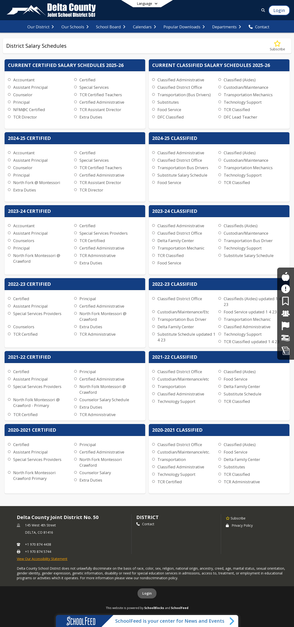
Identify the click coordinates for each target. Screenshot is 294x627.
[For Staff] (286, 313)
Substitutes (168, 102)
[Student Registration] (286, 350)
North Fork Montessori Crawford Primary (34, 475)
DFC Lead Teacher (240, 117)
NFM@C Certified (29, 109)
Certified (87, 80)
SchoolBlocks (154, 608)
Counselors (23, 240)
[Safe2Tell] (285, 289)
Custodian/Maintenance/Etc (183, 312)
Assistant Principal (30, 87)
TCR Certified (25, 334)
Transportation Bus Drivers (182, 167)
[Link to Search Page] (262, 10)
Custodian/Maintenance (246, 87)
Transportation (171, 386)
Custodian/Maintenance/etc (183, 379)
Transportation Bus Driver (248, 240)
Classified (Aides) (240, 80)
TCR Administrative (97, 255)
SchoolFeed (179, 608)
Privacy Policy (239, 525)
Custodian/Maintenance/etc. (183, 452)
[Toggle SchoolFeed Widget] (232, 621)
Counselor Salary (95, 472)
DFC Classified (170, 117)
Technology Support (243, 102)
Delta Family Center (175, 240)
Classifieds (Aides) (241, 225)
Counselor (22, 94)
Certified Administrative (101, 102)
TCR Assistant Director (100, 109)
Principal (21, 102)
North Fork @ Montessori (36, 182)
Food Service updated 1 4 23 (250, 312)
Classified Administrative (180, 80)
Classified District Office (179, 87)
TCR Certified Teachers (100, 94)
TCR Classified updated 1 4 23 (252, 341)
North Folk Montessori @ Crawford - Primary (36, 402)
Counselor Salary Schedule (104, 399)
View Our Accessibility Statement (42, 558)
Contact (145, 524)
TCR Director (25, 117)
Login (147, 593)
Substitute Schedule (242, 394)
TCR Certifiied (92, 240)
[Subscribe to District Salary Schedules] (277, 46)
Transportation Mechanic (180, 248)
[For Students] (285, 276)
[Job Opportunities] (285, 326)
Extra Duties (90, 117)
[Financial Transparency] (286, 338)
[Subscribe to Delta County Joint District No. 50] (236, 518)
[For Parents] (285, 301)
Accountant (24, 80)
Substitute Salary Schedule (182, 175)
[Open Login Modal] (279, 10)
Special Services (94, 87)
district (147, 517)
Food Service (169, 109)
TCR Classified (237, 109)
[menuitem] (40, 26)
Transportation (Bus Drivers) (184, 94)
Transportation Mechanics (248, 94)
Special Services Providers (103, 233)
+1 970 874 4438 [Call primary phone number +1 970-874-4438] (38, 544)
